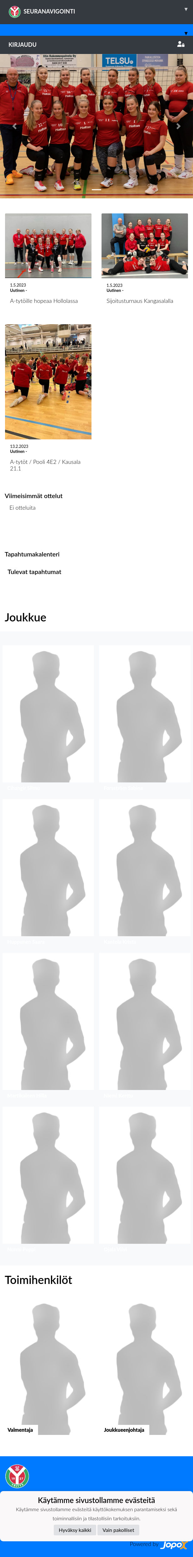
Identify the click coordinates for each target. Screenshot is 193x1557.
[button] (14, 126)
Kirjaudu (96, 44)
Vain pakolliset (118, 1530)
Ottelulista (20, 531)
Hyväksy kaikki (75, 1530)
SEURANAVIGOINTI (100, 9)
